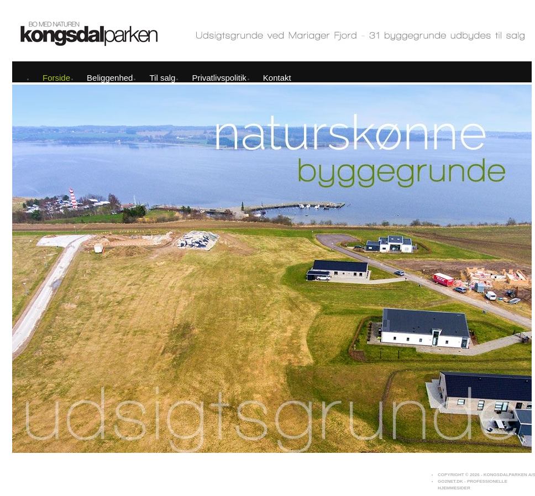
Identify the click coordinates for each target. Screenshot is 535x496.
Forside (56, 77)
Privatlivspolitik (219, 77)
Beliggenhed (110, 77)
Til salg (162, 77)
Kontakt (277, 77)
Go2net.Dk (450, 481)
